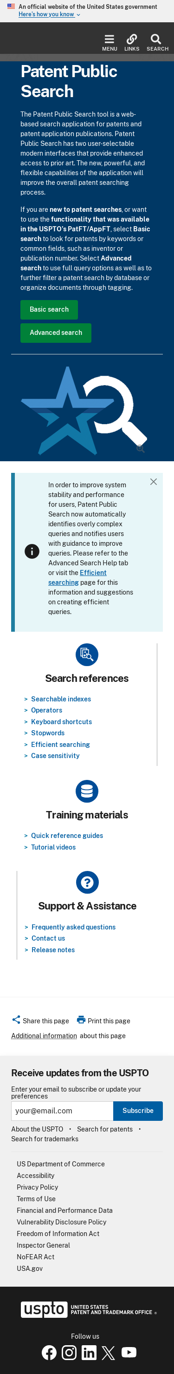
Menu (109, 43)
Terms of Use (36, 1199)
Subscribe (138, 1110)
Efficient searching (60, 744)
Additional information (44, 1036)
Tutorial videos (53, 847)
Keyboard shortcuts (61, 722)
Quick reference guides (67, 835)
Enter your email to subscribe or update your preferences (76, 1093)
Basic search (49, 309)
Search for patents (105, 1129)
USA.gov (30, 1268)
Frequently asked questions (74, 927)
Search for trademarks (44, 1139)
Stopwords (47, 733)
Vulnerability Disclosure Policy (61, 1222)
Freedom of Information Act (58, 1233)
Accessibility (35, 1175)
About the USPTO (37, 1129)
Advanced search (56, 332)
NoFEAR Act (35, 1257)
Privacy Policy (37, 1187)
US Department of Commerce (61, 1164)
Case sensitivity (55, 755)
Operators (46, 710)
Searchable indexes (61, 699)
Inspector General (43, 1245)
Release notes (53, 950)
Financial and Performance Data (65, 1210)
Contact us (48, 938)
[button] (40, 1022)
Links (132, 43)
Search (156, 43)
